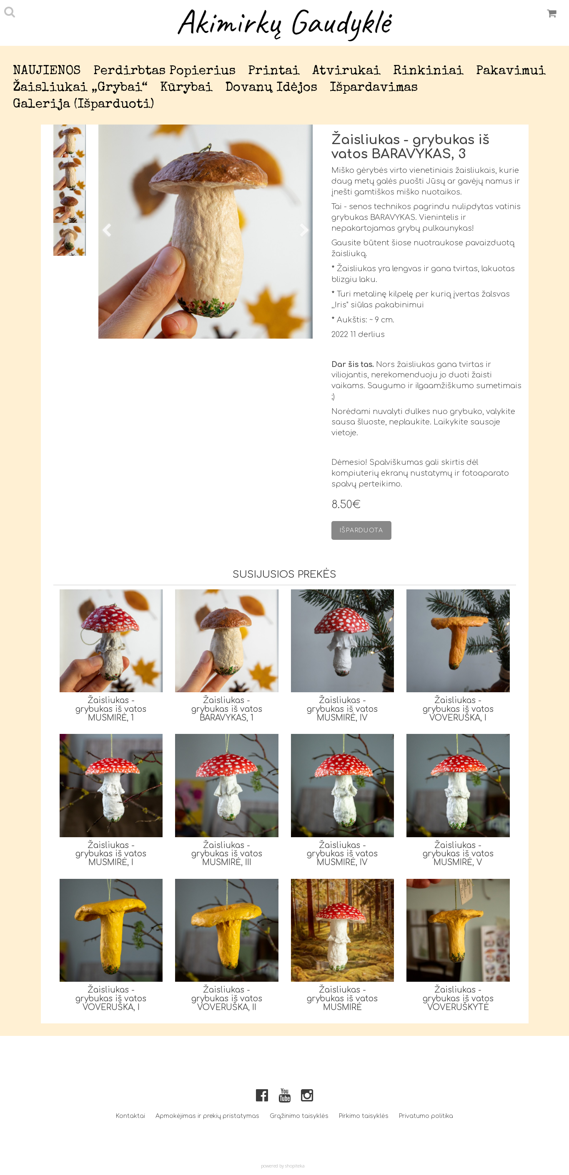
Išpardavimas (374, 88)
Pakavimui (511, 71)
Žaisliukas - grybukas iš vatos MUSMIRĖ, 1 (110, 709)
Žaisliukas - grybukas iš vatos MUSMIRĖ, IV (342, 709)
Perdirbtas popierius (164, 71)
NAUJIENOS (47, 71)
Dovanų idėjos (271, 88)
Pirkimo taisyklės (364, 1116)
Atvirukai (346, 71)
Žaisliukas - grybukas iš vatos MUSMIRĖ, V (458, 854)
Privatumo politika (426, 1116)
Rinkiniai (428, 71)
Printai (274, 71)
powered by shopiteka (283, 1166)
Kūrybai (186, 88)
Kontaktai (130, 1116)
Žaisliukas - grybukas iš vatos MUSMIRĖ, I (110, 854)
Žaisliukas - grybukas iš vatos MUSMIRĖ (342, 998)
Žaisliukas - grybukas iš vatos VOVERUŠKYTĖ (458, 998)
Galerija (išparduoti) (83, 104)
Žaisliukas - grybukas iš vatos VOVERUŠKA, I (458, 709)
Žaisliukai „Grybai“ (80, 88)
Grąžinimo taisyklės (299, 1116)
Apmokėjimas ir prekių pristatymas (207, 1116)
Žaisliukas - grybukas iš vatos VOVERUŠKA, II (226, 998)
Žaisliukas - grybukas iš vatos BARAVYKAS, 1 (226, 709)
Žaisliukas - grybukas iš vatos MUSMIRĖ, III (226, 854)
